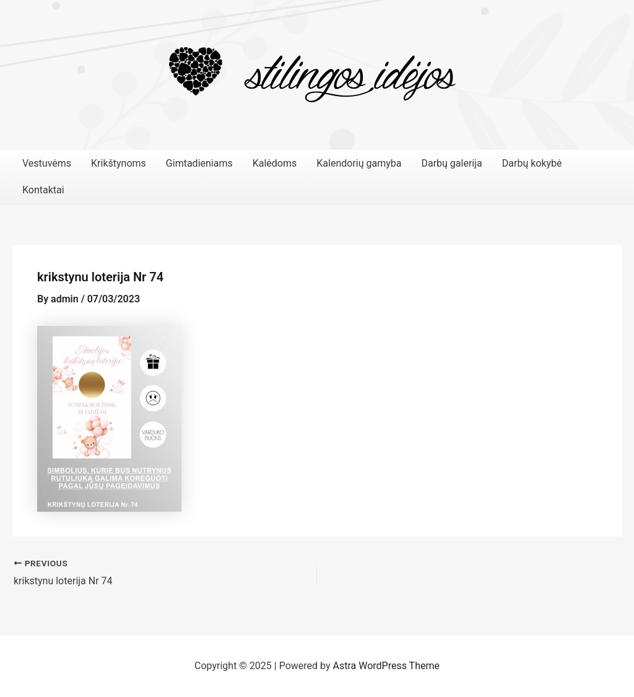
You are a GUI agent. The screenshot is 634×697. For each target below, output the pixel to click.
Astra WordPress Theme (386, 666)
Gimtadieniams (199, 163)
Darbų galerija (451, 163)
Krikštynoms (118, 163)
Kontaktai (43, 190)
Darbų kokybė (532, 163)
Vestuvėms (46, 163)
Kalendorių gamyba (358, 163)
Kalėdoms (275, 163)
